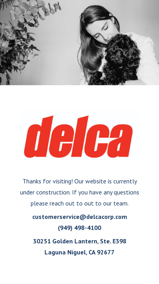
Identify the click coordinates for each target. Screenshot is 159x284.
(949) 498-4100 (79, 228)
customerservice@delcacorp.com (79, 216)
